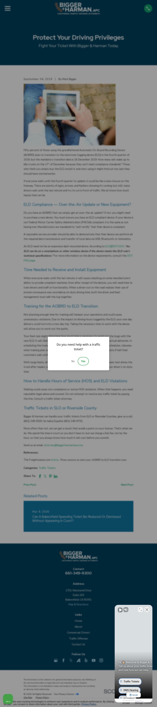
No (73, 361)
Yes (83, 361)
